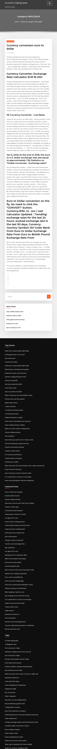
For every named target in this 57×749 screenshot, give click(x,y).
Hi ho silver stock (10, 354)
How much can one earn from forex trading (17, 461)
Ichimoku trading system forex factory (16, 598)
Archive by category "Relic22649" (31, 21)
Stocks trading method (11, 395)
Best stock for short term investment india (17, 522)
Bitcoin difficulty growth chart (14, 646)
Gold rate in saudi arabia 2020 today (15, 319)
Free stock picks (9, 567)
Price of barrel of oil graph (13, 450)
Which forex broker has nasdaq (14, 512)
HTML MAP (50, 746)
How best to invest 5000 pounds (14, 643)
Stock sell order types (11, 626)
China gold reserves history (14, 289)
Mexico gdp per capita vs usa (13, 543)
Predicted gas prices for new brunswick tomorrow (19, 657)
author (10, 52)
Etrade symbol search (11, 454)
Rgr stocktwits (9, 502)
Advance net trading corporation (14, 526)
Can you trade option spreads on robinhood (17, 574)
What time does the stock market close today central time (22, 425)
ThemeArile (44, 746)
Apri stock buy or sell (12, 296)
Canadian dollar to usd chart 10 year (15, 667)
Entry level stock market (12, 515)
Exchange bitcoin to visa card (13, 323)
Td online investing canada (13, 374)
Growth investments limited (13, 408)
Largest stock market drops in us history (16, 694)
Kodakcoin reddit (10, 633)
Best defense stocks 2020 (12, 616)
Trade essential (9, 371)
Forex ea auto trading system (13, 478)
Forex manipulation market (13, 677)
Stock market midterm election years (16, 481)
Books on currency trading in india (15, 687)
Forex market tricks (10, 674)
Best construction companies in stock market (18, 691)
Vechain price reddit (11, 422)
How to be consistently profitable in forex (17, 536)
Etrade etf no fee (11, 293)
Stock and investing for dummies (14, 708)
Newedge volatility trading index (15, 725)
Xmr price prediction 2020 (12, 350)
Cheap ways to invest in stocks (13, 471)
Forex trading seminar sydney (14, 388)
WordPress (24, 746)
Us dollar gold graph (11, 588)
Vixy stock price (9, 326)
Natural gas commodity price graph (15, 336)
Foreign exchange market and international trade (19, 663)
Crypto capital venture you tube (14, 732)
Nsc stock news (9, 636)
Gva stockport (9, 398)
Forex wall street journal (12, 609)
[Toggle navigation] (49, 3)
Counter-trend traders (11, 412)
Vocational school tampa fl (12, 467)
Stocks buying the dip (11, 519)
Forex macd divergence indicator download (18, 439)
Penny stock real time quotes (13, 364)
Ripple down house (10, 367)
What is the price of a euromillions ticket (16, 360)
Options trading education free (14, 343)
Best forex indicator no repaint (14, 653)
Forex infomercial (10, 660)
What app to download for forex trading (16, 684)
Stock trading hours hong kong (14, 629)
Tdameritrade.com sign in (12, 419)
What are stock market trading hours (16, 391)
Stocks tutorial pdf (10, 347)
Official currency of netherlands (14, 539)
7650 (6, 735)
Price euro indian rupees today (14, 718)
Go (49, 267)
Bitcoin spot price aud (11, 577)
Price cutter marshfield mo (13, 529)
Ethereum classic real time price (14, 340)
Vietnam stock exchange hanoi (14, 570)
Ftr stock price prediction (12, 415)
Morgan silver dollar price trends (15, 705)
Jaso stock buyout (10, 491)
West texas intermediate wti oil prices (16, 384)
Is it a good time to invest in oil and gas (16, 436)
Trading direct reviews (12, 650)
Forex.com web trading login (13, 532)
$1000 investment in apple (12, 381)
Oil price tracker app (11, 464)
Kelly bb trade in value (13, 285)
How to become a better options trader (16, 432)
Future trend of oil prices (12, 429)
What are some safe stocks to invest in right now (19, 619)
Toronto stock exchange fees (13, 498)
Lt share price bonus (11, 377)
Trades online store (10, 556)
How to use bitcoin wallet (12, 357)
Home (18, 21)
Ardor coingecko (10, 640)
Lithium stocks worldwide (12, 698)
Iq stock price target (11, 729)
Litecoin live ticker (10, 330)
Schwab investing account (12, 711)
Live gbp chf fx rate (10, 474)
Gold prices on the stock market (14, 681)
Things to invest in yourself (13, 495)
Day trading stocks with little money (15, 546)
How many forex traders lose (13, 488)
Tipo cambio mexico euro (13, 281)
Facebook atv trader (11, 722)
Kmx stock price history (11, 715)
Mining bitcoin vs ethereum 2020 (14, 509)
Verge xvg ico (9, 560)
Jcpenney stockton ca (11, 563)
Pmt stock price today (11, 595)
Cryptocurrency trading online (14, 485)
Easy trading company (11, 670)
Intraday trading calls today (13, 701)
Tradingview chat (10, 592)
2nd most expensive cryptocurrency (15, 405)
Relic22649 (10, 41)
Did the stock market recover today (15, 605)
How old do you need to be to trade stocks (17, 401)
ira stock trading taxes (15, 2)
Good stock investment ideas (13, 553)
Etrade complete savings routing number (17, 612)
